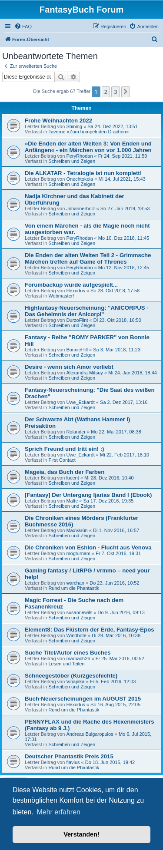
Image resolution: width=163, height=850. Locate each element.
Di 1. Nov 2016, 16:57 (116, 530)
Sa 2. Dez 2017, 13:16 (123, 402)
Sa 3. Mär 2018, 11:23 (116, 349)
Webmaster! (61, 295)
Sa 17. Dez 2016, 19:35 (108, 500)
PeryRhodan (79, 156)
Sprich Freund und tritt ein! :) (64, 449)
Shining (74, 126)
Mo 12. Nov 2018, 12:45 (123, 267)
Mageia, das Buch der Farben (64, 472)
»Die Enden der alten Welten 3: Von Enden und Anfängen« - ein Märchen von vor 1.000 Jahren (88, 146)
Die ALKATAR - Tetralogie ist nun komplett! (83, 173)
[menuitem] (23, 26)
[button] (125, 91)
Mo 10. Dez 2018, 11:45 (123, 238)
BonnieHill (77, 349)
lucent (72, 477)
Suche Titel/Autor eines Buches (68, 652)
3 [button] (115, 92)
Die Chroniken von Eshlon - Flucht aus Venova (88, 547)
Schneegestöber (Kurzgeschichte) (71, 675)
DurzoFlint (77, 320)
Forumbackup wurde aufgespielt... (71, 284)
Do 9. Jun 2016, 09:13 (121, 612)
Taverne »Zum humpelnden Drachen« (88, 131)
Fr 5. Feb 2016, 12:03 (113, 681)
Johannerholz (80, 208)
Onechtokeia (79, 179)
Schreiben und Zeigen (71, 161)
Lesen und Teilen (66, 663)
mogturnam (78, 553)
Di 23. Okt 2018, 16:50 (117, 320)
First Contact (61, 460)
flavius (73, 762)
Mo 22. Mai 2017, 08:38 (116, 431)
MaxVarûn (76, 530)
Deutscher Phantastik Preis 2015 (69, 756)
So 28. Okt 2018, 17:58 (115, 290)
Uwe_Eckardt (80, 402)
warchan (75, 582)
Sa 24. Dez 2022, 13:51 (112, 126)
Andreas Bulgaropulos (89, 734)
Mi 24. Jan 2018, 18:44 (132, 372)
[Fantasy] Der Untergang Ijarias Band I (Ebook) (88, 495)
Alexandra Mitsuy (84, 372)
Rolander (76, 431)
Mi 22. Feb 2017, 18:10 (124, 454)
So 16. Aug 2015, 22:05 (115, 704)
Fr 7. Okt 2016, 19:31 (118, 553)
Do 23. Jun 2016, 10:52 (114, 582)
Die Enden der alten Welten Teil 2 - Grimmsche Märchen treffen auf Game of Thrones (88, 258)
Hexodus (75, 290)
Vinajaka (75, 681)
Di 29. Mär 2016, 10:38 (116, 635)
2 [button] (105, 92)
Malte (72, 500)
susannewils (79, 612)
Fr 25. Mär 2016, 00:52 (120, 658)
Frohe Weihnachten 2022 (58, 120)
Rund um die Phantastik (73, 588)
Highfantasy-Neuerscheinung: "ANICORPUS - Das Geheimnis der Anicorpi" (87, 311)
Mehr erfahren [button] (58, 812)
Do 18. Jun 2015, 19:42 (110, 762)
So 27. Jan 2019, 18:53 (125, 208)
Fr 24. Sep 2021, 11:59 (122, 156)
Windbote (76, 635)
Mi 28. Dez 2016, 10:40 (109, 477)
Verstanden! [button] (81, 834)
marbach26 (78, 658)
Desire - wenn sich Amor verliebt (69, 367)
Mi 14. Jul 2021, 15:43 (121, 179)
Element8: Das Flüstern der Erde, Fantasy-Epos (89, 629)
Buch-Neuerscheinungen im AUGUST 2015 (83, 698)
